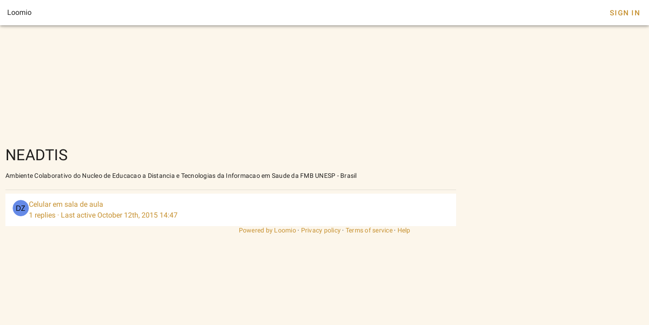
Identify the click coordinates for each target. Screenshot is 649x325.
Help (404, 230)
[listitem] (230, 210)
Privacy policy (321, 230)
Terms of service (369, 230)
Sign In (625, 13)
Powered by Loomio (267, 230)
